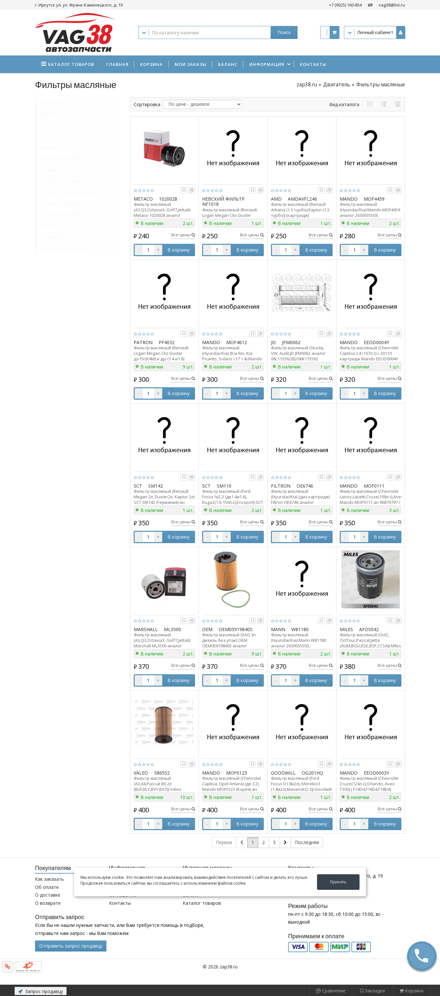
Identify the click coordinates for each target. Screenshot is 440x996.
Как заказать (49, 879)
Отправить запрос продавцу (70, 946)
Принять (338, 882)
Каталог (71, 64)
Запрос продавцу (40, 991)
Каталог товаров (202, 903)
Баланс (228, 64)
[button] (422, 956)
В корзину (178, 250)
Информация (266, 64)
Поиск (284, 32)
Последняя (307, 842)
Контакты (313, 64)
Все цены (183, 235)
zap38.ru (307, 84)
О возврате (48, 903)
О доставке (47, 895)
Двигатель (336, 84)
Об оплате (47, 887)
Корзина (151, 64)
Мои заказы (190, 64)
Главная (117, 64)
